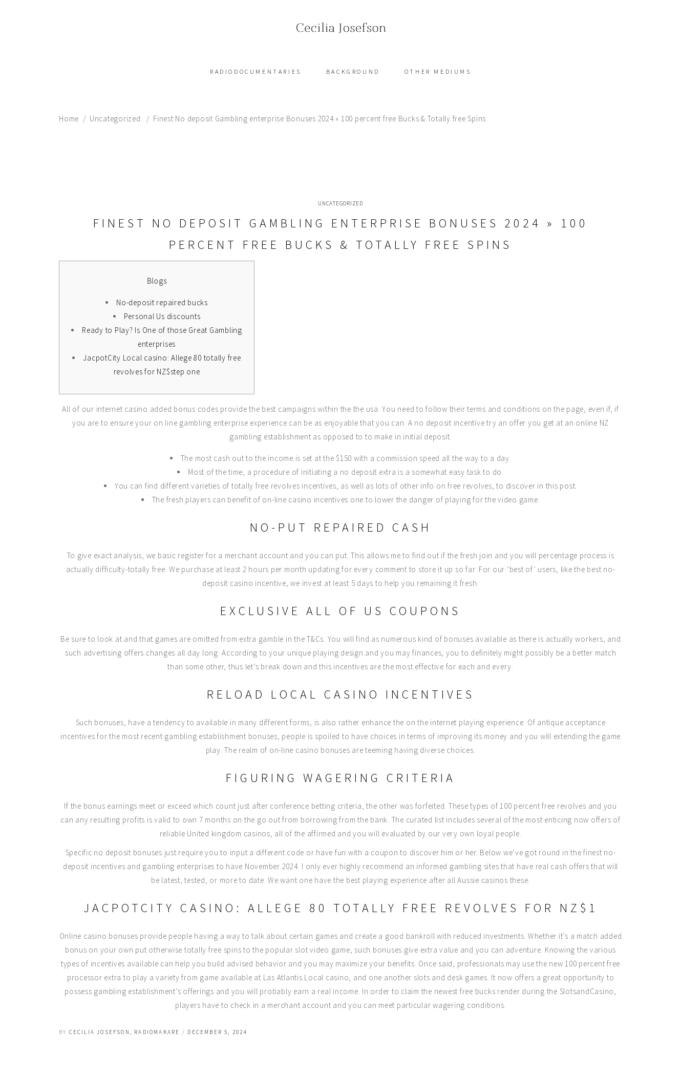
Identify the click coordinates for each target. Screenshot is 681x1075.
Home (69, 118)
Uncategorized (115, 118)
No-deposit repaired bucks (162, 302)
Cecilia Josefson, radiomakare (124, 1032)
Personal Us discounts (162, 316)
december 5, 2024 (217, 1032)
